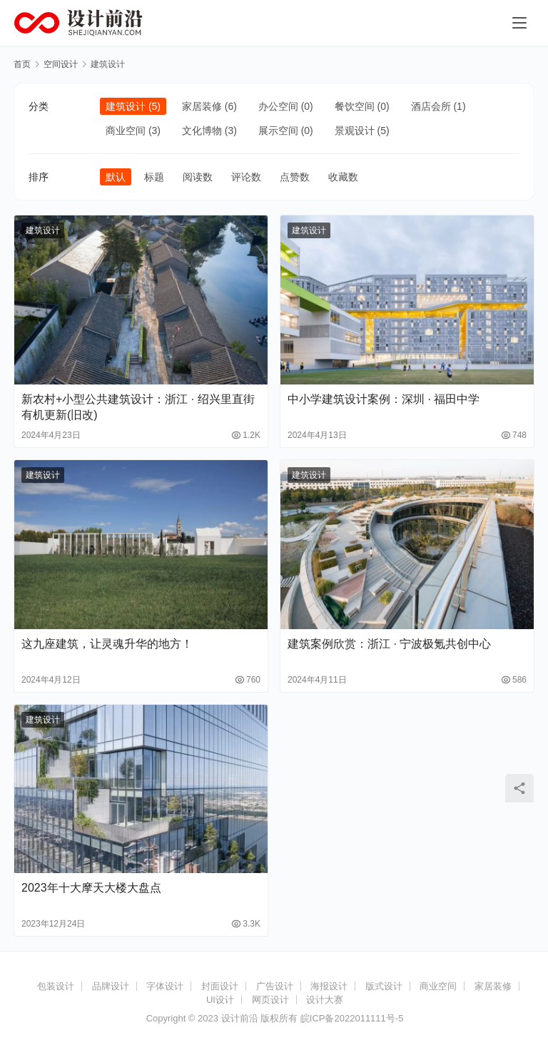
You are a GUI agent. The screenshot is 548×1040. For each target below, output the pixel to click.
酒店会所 (431, 106)
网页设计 (270, 999)
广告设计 (274, 986)
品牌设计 (110, 986)
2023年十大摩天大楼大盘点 (91, 888)
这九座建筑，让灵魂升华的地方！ (107, 644)
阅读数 (198, 177)
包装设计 (55, 986)
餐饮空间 (355, 106)
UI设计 (220, 999)
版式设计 (383, 986)
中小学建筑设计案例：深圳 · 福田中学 (384, 399)
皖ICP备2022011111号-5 (352, 1018)
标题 (154, 177)
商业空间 (126, 130)
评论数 (246, 177)
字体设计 (164, 986)
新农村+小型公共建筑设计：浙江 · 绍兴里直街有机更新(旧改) (138, 407)
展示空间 (278, 130)
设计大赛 (324, 999)
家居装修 (202, 106)
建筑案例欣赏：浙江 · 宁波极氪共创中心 (389, 644)
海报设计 (328, 986)
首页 (22, 64)
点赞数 (295, 177)
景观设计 (355, 130)
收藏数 (343, 177)
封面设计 (219, 986)
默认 (116, 177)
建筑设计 (126, 106)
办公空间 (278, 106)
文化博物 (202, 130)
